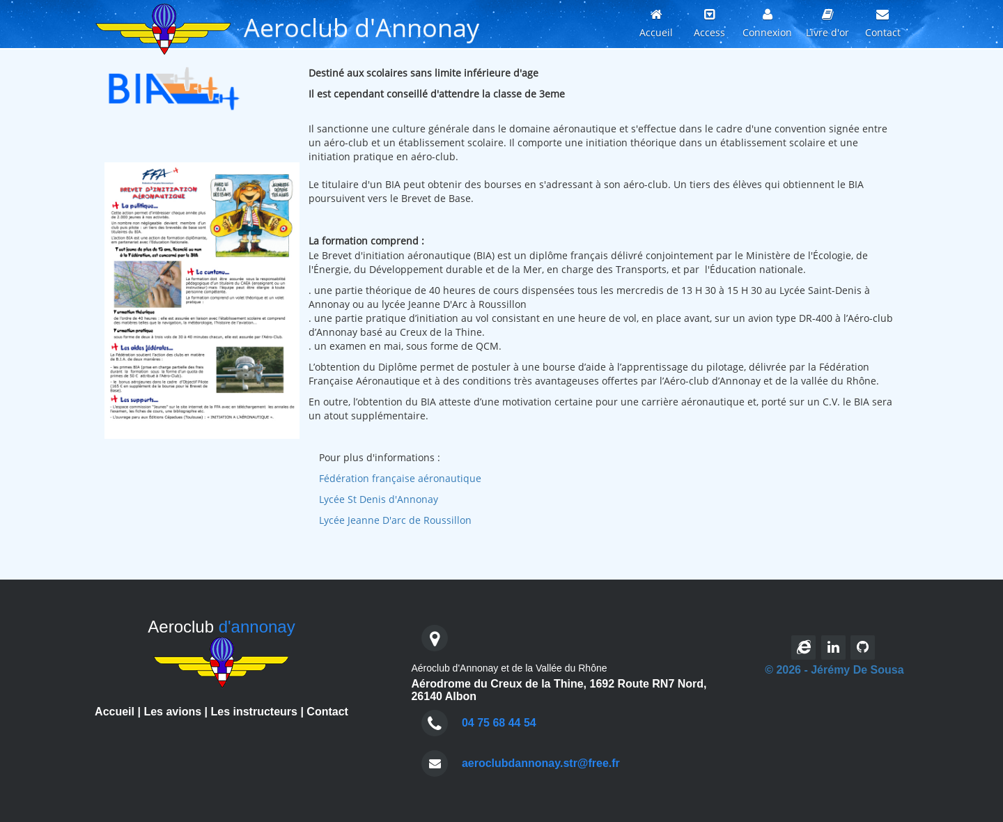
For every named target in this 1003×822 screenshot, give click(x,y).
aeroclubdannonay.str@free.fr (541, 763)
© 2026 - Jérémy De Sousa (834, 670)
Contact (327, 712)
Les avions (172, 712)
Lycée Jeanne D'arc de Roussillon (395, 520)
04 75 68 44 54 (499, 723)
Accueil (114, 712)
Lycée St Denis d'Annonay (378, 499)
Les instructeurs (253, 712)
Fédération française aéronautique (400, 478)
